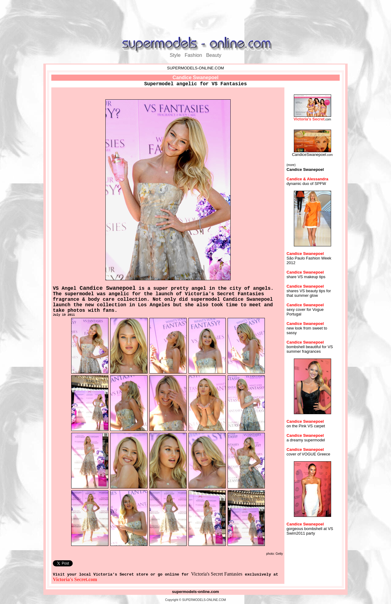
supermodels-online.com (195, 591)
